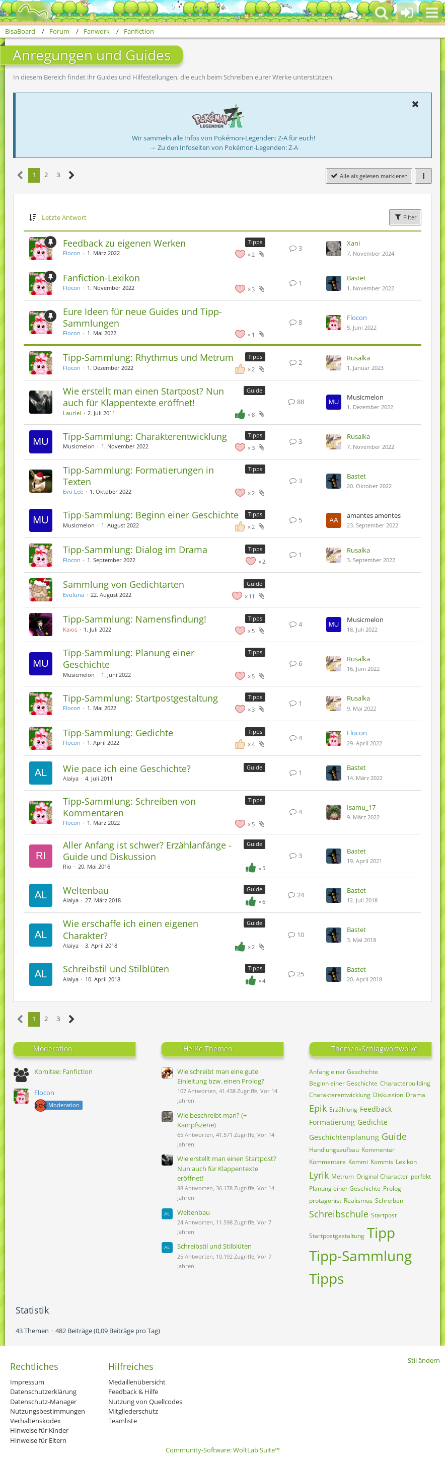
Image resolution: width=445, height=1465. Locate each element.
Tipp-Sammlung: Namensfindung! (134, 619)
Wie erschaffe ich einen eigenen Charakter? (130, 929)
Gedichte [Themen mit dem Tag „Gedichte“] (372, 1122)
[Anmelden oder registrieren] (407, 13)
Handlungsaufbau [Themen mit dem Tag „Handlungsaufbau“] (334, 1149)
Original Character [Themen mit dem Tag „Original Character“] (382, 1176)
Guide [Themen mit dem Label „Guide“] (254, 390)
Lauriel (72, 413)
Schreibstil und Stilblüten (116, 969)
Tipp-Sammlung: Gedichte (118, 733)
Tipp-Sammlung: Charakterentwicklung (145, 436)
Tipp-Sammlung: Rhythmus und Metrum (148, 357)
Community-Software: (223, 1449)
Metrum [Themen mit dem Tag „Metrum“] (342, 1176)
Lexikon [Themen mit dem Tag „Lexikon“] (406, 1162)
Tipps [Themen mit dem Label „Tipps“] (255, 242)
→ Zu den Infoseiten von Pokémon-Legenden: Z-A (224, 147)
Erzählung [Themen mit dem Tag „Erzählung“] (343, 1109)
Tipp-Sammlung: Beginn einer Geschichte (151, 515)
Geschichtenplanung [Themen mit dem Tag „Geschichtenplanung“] (344, 1137)
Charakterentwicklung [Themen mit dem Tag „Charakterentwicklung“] (339, 1095)
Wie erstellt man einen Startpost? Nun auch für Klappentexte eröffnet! (143, 397)
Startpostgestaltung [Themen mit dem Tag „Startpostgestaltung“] (336, 1235)
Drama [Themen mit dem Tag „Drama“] (415, 1095)
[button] (432, 13)
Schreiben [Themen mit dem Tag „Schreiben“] (389, 1200)
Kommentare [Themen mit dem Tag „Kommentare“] (327, 1162)
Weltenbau (86, 890)
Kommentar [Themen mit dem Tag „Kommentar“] (378, 1149)
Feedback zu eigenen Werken (124, 243)
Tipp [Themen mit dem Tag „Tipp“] (381, 1232)
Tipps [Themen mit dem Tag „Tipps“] (326, 1278)
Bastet (356, 277)
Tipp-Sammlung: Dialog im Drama (135, 550)
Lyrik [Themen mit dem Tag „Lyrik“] (319, 1175)
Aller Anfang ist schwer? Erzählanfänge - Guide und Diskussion (147, 851)
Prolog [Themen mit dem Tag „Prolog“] (392, 1188)
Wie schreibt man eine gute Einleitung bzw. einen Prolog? (220, 1076)
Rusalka (358, 357)
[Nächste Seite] (71, 175)
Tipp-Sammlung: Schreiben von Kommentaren (129, 807)
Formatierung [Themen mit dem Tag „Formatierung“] (332, 1122)
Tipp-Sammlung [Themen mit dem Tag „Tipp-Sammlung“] (360, 1255)
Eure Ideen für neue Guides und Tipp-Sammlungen (142, 317)
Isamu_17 (361, 807)
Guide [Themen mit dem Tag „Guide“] (394, 1136)
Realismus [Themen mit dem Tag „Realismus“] (358, 1200)
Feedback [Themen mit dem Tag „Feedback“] (376, 1109)
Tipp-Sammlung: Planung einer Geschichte (128, 658)
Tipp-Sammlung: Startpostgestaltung (140, 698)
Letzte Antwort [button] (64, 217)
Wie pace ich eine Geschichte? (127, 768)
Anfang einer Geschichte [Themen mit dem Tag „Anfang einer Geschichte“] (343, 1071)
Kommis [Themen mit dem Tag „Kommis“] (381, 1162)
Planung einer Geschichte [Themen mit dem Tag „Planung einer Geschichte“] (345, 1188)
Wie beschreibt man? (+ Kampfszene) (212, 1120)
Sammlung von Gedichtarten (123, 584)
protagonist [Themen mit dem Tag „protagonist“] (325, 1200)
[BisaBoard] (27, 11)
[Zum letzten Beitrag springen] (334, 249)
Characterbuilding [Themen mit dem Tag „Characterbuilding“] (405, 1083)
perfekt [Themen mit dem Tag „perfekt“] (421, 1176)
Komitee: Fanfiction (63, 1071)
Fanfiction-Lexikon (101, 278)
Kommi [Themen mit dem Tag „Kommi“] (358, 1162)
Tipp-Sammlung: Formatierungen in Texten (138, 476)
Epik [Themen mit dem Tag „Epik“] (318, 1108)
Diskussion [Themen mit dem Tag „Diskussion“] (388, 1095)
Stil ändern (424, 1360)
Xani (353, 243)
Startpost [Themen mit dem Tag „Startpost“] (384, 1215)
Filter (405, 217)
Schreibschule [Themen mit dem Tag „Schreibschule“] (338, 1214)
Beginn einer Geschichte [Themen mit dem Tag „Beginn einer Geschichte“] (343, 1083)
